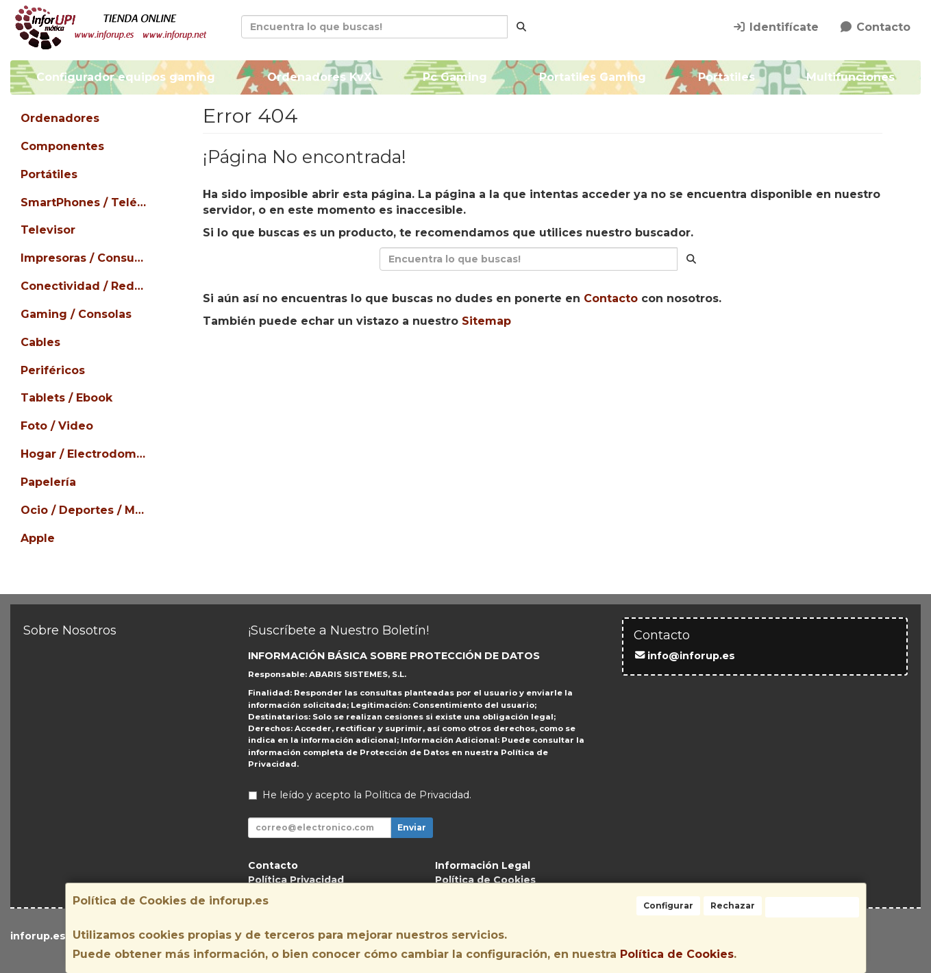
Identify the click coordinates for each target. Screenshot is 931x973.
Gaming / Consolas (76, 314)
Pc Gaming (455, 77)
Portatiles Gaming (592, 77)
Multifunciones (850, 77)
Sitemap (486, 321)
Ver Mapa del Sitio (668, 364)
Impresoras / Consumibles (86, 257)
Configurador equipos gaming (125, 77)
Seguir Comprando (418, 364)
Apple (38, 538)
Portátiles (49, 174)
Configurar (668, 905)
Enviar (411, 827)
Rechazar (732, 905)
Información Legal (482, 865)
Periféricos (53, 370)
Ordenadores (60, 118)
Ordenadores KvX (318, 77)
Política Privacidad (296, 880)
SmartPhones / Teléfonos (86, 202)
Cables (40, 342)
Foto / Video (57, 425)
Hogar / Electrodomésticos (86, 453)
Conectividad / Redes (84, 286)
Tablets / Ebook (66, 397)
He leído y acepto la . (366, 795)
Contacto (874, 27)
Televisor (48, 229)
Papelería (48, 482)
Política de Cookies (677, 954)
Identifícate (775, 27)
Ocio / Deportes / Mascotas (86, 510)
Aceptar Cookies (812, 907)
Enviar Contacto (545, 364)
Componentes (62, 146)
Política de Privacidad (416, 795)
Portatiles (725, 77)
